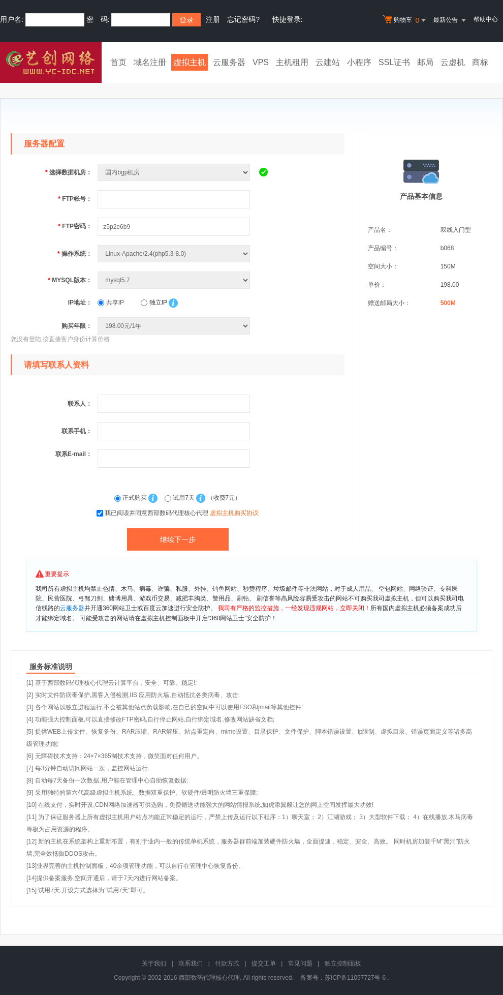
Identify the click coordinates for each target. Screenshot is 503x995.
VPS (261, 62)
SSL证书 (394, 62)
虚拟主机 (189, 62)
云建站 (328, 62)
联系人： (80, 403)
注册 (213, 19)
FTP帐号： (75, 198)
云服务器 (229, 62)
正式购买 (131, 497)
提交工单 (264, 963)
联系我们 (190, 963)
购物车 (405, 20)
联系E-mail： (73, 454)
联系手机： (76, 431)
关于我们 (154, 963)
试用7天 (180, 497)
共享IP (111, 302)
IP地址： (80, 302)
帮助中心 (486, 19)
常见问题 (300, 963)
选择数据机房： (68, 172)
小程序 (359, 62)
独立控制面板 (343, 963)
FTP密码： (75, 226)
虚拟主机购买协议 (234, 513)
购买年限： (76, 325)
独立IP (154, 302)
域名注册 (150, 62)
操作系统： (74, 253)
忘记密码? (243, 19)
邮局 (425, 62)
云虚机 (453, 62)
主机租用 (292, 62)
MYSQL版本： (70, 280)
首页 (118, 62)
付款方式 (227, 963)
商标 (480, 62)
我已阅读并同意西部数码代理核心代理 (182, 513)
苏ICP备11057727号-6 (355, 977)
